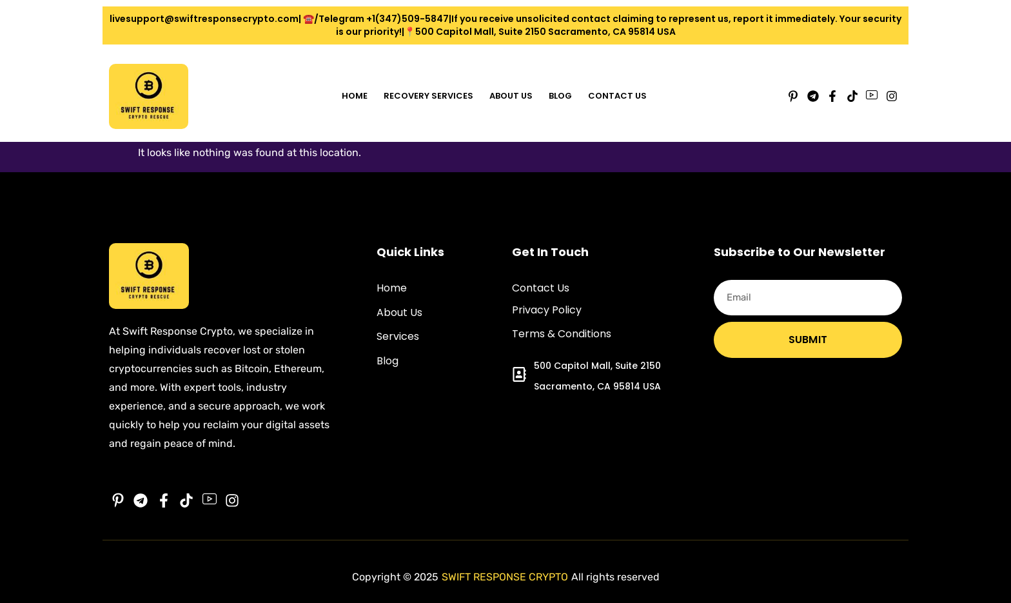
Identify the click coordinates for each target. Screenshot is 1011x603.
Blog (560, 96)
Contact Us (617, 96)
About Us (511, 96)
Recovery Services (428, 96)
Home (355, 96)
